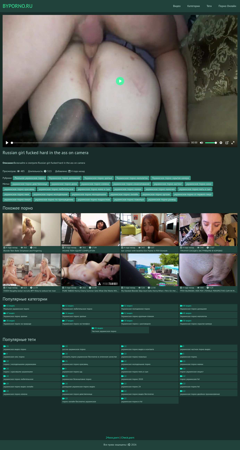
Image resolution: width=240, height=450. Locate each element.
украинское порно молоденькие (50, 194)
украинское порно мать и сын (194, 189)
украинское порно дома (64, 183)
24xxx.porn (112, 437)
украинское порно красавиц (19, 189)
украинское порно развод (162, 199)
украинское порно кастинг (168, 183)
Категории (191, 6)
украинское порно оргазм (156, 194)
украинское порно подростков (94, 199)
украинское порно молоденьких (89, 194)
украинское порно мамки (127, 189)
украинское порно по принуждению (54, 199)
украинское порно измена (95, 183)
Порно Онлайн (225, 6)
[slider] (100, 142)
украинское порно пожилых (129, 199)
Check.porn (127, 437)
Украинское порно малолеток (132, 178)
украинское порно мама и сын (94, 189)
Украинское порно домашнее (64, 178)
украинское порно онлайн (124, 194)
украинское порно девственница (29, 183)
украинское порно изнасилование (131, 183)
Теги (206, 6)
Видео (174, 6)
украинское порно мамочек (160, 189)
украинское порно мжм (16, 194)
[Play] (7, 142)
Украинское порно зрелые (98, 178)
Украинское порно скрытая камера (170, 178)
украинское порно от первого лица (192, 194)
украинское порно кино (198, 183)
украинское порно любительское (56, 189)
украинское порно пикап (17, 199)
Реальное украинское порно (30, 178)
